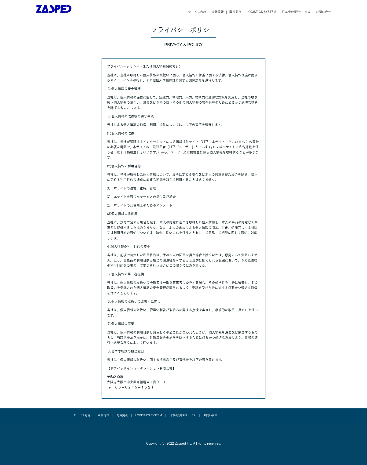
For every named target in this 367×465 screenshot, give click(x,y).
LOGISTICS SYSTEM (261, 11)
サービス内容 (197, 11)
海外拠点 (235, 11)
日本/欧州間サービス (296, 11)
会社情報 (218, 11)
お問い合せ (323, 11)
